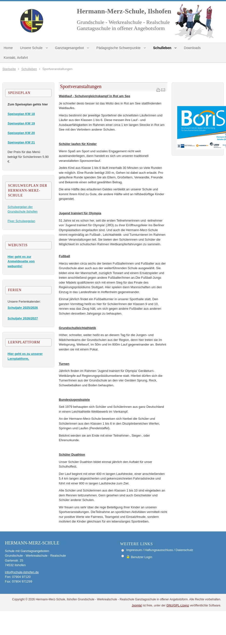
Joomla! (137, 605)
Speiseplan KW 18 (21, 114)
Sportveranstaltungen (80, 86)
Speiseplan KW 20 (21, 133)
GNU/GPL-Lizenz (177, 605)
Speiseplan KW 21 (21, 142)
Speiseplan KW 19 (21, 123)
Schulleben (29, 69)
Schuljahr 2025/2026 (23, 307)
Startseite (9, 69)
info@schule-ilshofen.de (22, 572)
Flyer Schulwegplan (21, 221)
